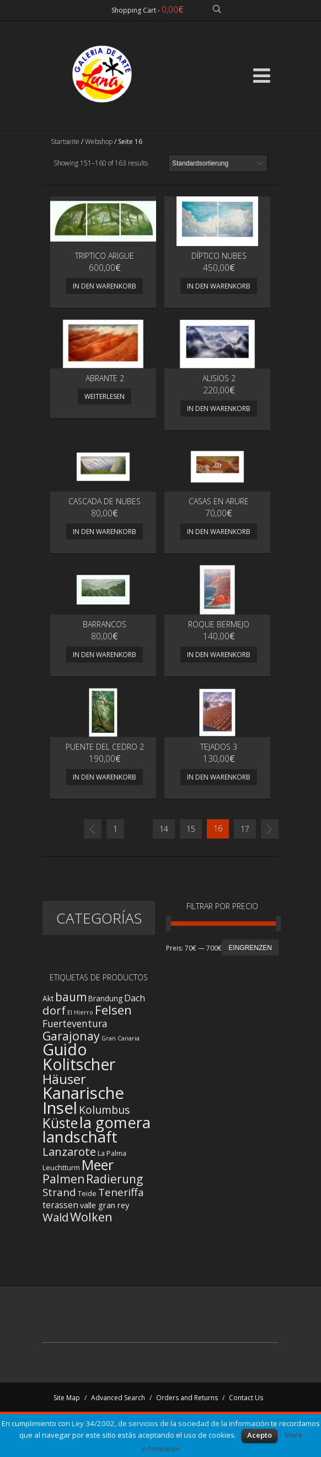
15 (190, 829)
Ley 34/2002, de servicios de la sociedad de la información (170, 1423)
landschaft (79, 1137)
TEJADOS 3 (218, 746)
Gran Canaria (120, 1038)
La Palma (112, 1153)
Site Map (67, 1397)
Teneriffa (121, 1192)
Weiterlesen (104, 396)
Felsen (113, 1009)
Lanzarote (69, 1151)
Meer (98, 1164)
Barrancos (104, 624)
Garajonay (71, 1036)
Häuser (64, 1079)
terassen (60, 1205)
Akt (48, 998)
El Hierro (80, 1012)
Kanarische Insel (83, 1100)
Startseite (65, 141)
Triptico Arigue (104, 255)
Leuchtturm (61, 1167)
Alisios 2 (219, 378)
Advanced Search (118, 1397)
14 (163, 829)
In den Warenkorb (104, 286)
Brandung (105, 998)
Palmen (63, 1179)
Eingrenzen (250, 948)
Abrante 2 (104, 378)
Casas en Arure (219, 501)
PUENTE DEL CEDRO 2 (105, 746)
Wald (55, 1217)
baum (71, 997)
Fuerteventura (75, 1023)
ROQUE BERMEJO (218, 624)
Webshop (99, 141)
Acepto (259, 1435)
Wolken (91, 1217)
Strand (59, 1192)
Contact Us (246, 1397)
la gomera (115, 1122)
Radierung (114, 1179)
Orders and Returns (187, 1397)
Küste (60, 1123)
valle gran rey (104, 1204)
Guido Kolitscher (78, 1057)
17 (244, 829)
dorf (54, 1010)
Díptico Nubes (219, 255)
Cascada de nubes (104, 501)
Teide (87, 1193)
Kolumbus (104, 1109)
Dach (134, 998)
